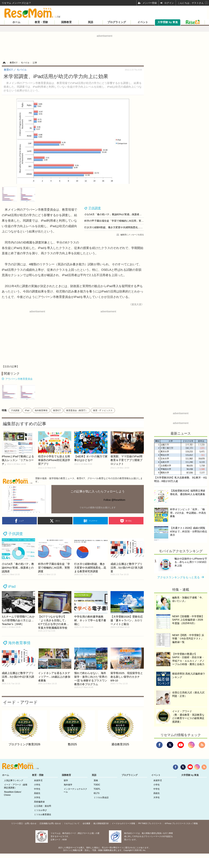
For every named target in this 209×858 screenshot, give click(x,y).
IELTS (96, 793)
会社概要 (86, 823)
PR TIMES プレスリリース (150, 823)
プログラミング (116, 22)
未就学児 (38, 780)
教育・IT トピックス (103, 410)
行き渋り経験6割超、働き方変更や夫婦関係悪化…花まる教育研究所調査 (124, 227)
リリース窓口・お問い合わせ (23, 823)
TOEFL (97, 789)
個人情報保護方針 (101, 823)
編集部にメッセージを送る (132, 235)
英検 (96, 780)
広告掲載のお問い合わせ (50, 823)
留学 (66, 780)
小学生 (37, 784)
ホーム (16, 22)
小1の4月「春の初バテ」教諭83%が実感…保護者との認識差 (118, 214)
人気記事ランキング (13, 780)
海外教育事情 (41, 410)
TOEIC (97, 784)
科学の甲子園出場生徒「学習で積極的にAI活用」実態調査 (116, 220)
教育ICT (57, 410)
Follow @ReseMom (114, 499)
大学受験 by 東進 (167, 22)
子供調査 (94, 208)
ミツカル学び (40, 810)
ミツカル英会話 (101, 797)
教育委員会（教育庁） (76, 410)
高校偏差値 (39, 802)
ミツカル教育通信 (42, 814)
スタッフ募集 (192, 823)
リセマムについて (72, 823)
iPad (27, 410)
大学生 (37, 797)
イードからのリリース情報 (123, 823)
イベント (142, 22)
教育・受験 (41, 22)
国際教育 (66, 22)
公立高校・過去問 (42, 806)
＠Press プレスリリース (175, 823)
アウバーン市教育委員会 (19, 378)
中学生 (37, 789)
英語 (90, 22)
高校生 (37, 793)
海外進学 (68, 784)
